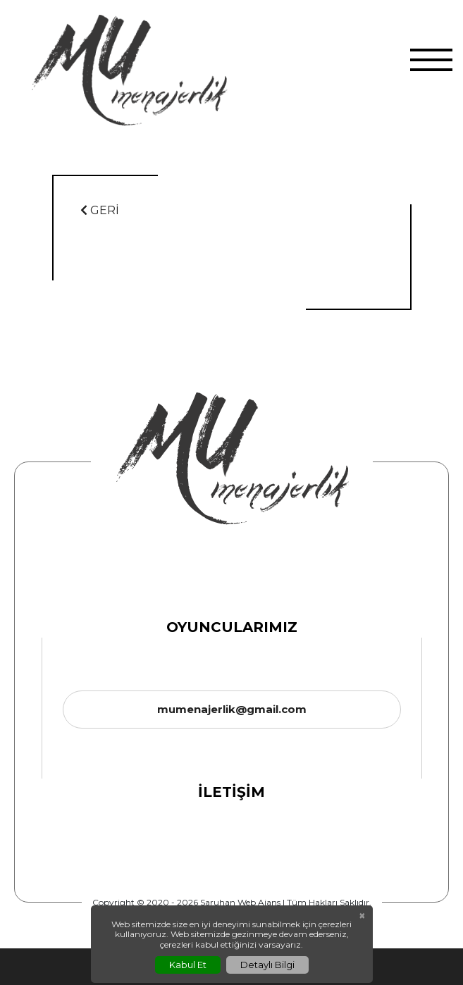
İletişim (231, 791)
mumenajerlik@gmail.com (232, 709)
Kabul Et (187, 964)
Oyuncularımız (231, 627)
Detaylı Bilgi (267, 964)
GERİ (99, 210)
